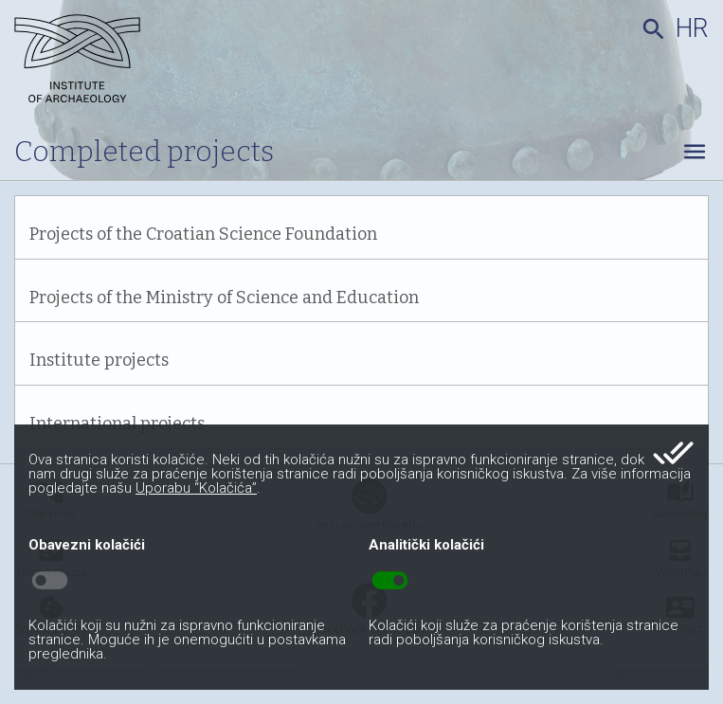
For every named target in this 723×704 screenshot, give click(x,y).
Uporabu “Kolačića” (196, 487)
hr (692, 28)
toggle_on (390, 581)
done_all (673, 453)
